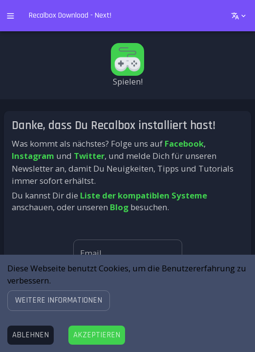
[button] (58, 300)
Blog (119, 207)
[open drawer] (10, 15)
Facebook (184, 143)
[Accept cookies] (96, 335)
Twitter (89, 155)
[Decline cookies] (30, 335)
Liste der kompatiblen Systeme (143, 195)
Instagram (33, 155)
